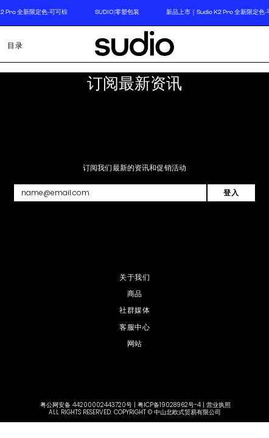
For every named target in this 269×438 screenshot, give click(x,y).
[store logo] (134, 46)
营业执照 (218, 404)
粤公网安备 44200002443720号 (86, 404)
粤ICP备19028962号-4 (169, 404)
